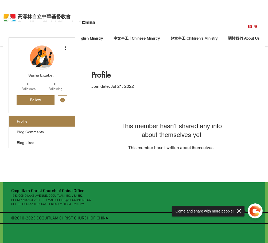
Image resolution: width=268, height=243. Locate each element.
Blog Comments (30, 132)
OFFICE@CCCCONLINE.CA (73, 200)
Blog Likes (25, 143)
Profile (22, 121)
